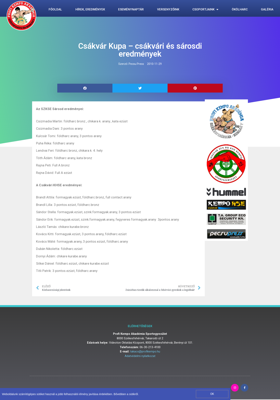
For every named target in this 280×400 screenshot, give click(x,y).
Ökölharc (240, 9)
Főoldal (55, 9)
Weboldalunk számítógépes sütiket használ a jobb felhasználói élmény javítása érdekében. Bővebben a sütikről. (70, 394)
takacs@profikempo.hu (145, 351)
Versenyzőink (168, 9)
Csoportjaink (205, 9)
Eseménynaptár (131, 9)
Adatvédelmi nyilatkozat (140, 356)
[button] (212, 394)
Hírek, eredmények (90, 9)
